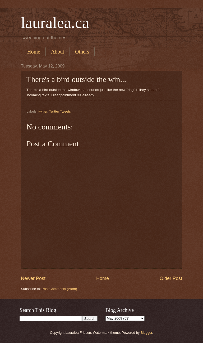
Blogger (146, 333)
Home (33, 52)
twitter (42, 111)
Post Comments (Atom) (59, 289)
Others (82, 52)
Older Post (171, 278)
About (57, 52)
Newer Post (33, 278)
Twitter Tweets (60, 111)
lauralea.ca (55, 22)
